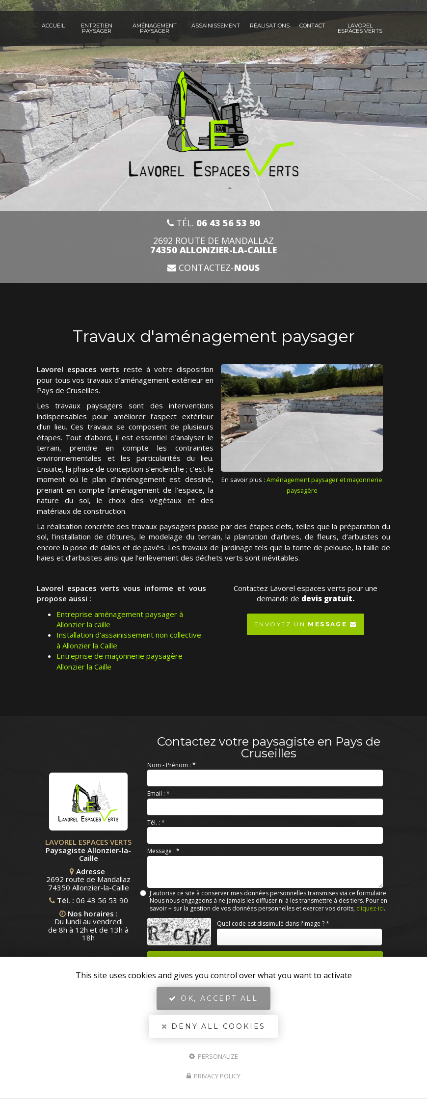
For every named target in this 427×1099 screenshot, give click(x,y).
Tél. (213, 223)
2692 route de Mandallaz (213, 245)
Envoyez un (305, 622)
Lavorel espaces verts (360, 28)
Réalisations (270, 25)
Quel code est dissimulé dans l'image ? (273, 923)
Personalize (213, 1055)
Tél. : (156, 822)
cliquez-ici (370, 908)
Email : (158, 793)
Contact (312, 25)
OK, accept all (213, 998)
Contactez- (213, 267)
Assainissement (215, 25)
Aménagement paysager (155, 28)
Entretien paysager (96, 28)
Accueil (53, 25)
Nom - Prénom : (171, 765)
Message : (163, 851)
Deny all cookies (213, 1026)
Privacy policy (213, 1076)
